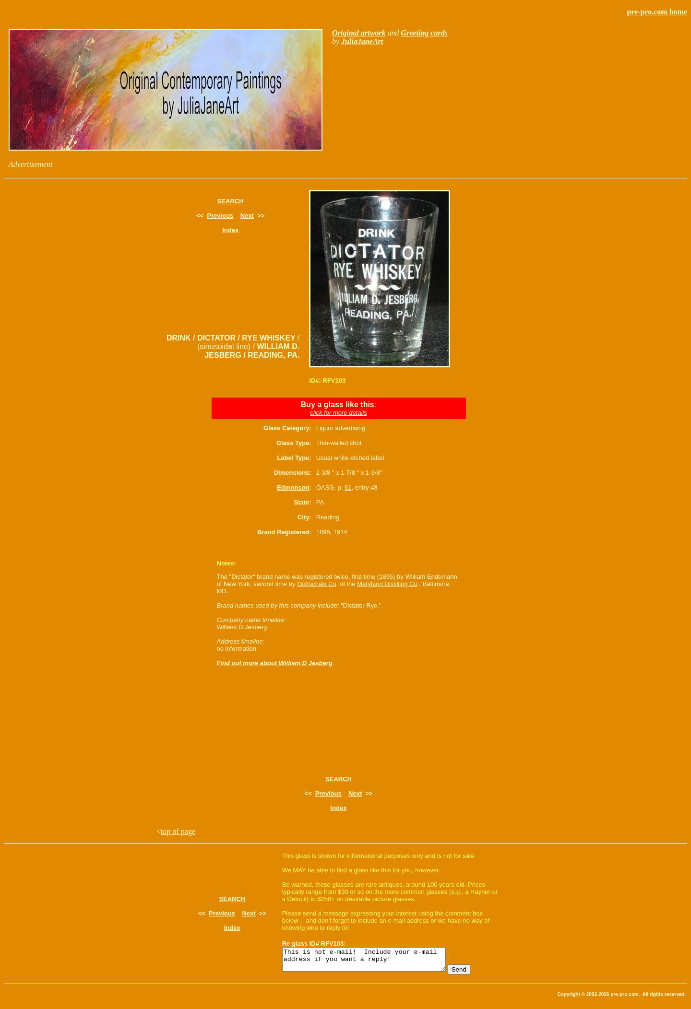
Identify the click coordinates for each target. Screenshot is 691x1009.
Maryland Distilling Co (387, 583)
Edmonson (293, 487)
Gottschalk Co (316, 583)
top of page (178, 831)
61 (348, 487)
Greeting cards (424, 33)
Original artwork (359, 33)
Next (247, 215)
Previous (220, 215)
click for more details (338, 412)
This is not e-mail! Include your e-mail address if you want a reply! (373, 961)
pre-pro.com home (657, 12)
